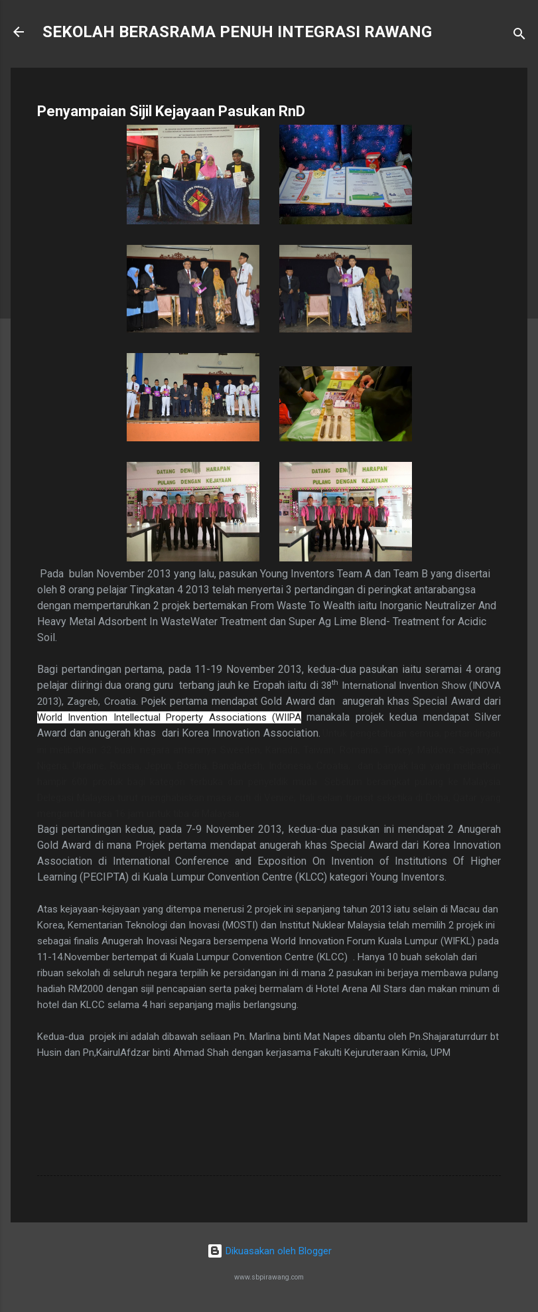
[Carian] (519, 36)
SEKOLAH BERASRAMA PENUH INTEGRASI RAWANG (237, 32)
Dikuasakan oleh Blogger (269, 1251)
